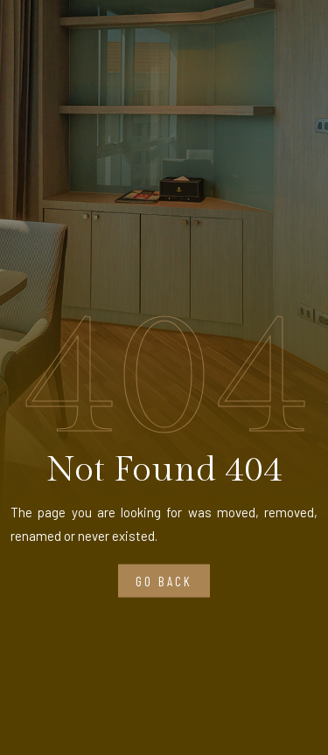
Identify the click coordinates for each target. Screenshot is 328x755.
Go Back (164, 581)
